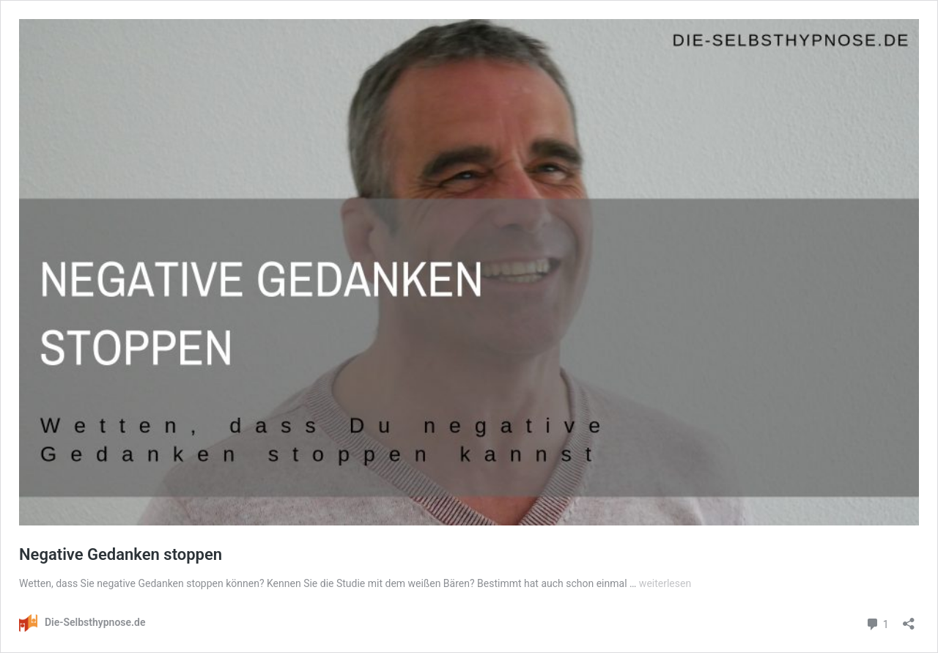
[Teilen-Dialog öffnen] (908, 619)
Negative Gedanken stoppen (120, 554)
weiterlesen (665, 583)
